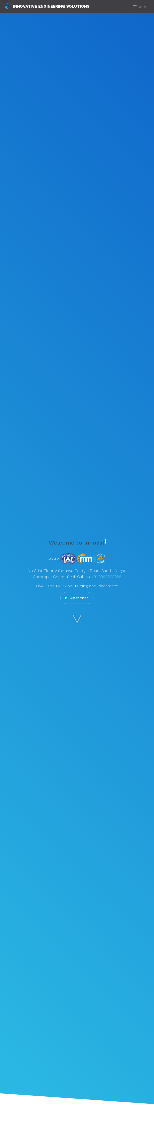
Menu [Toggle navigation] (141, 7)
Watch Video (76, 598)
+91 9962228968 (106, 576)
